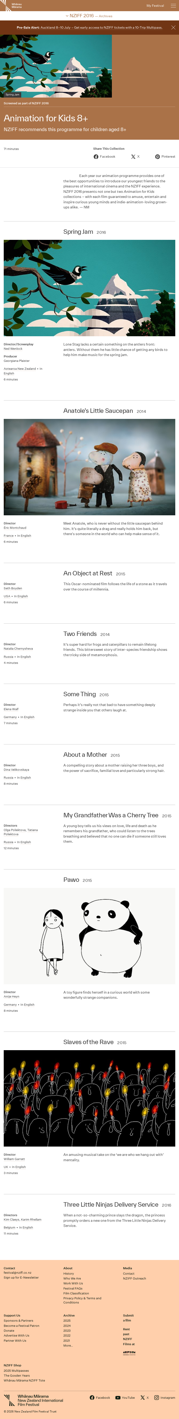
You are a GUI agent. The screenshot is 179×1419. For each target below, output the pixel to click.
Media (127, 1268)
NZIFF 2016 (40, 103)
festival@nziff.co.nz (17, 1273)
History (68, 1274)
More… (68, 1346)
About (67, 1268)
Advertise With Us (16, 1336)
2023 (67, 1331)
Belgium (9, 1227)
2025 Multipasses (16, 1371)
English (9, 373)
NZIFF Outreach (134, 1278)
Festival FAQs (73, 1288)
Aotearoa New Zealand (20, 369)
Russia (8, 657)
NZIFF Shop (12, 1365)
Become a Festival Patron (21, 1326)
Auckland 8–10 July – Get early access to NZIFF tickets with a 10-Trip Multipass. (89, 27)
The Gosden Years (17, 1376)
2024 (67, 1326)
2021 (66, 1341)
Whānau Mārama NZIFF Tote (24, 1380)
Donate (9, 1331)
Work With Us (73, 1283)
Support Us (12, 1315)
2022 (66, 1336)
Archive (69, 1315)
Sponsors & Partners (18, 1321)
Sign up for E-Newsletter (21, 1278)
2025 (67, 1321)
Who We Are (72, 1278)
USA (7, 596)
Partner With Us (15, 1341)
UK (6, 1167)
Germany (10, 717)
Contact (9, 1268)
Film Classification (76, 1293)
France (9, 536)
